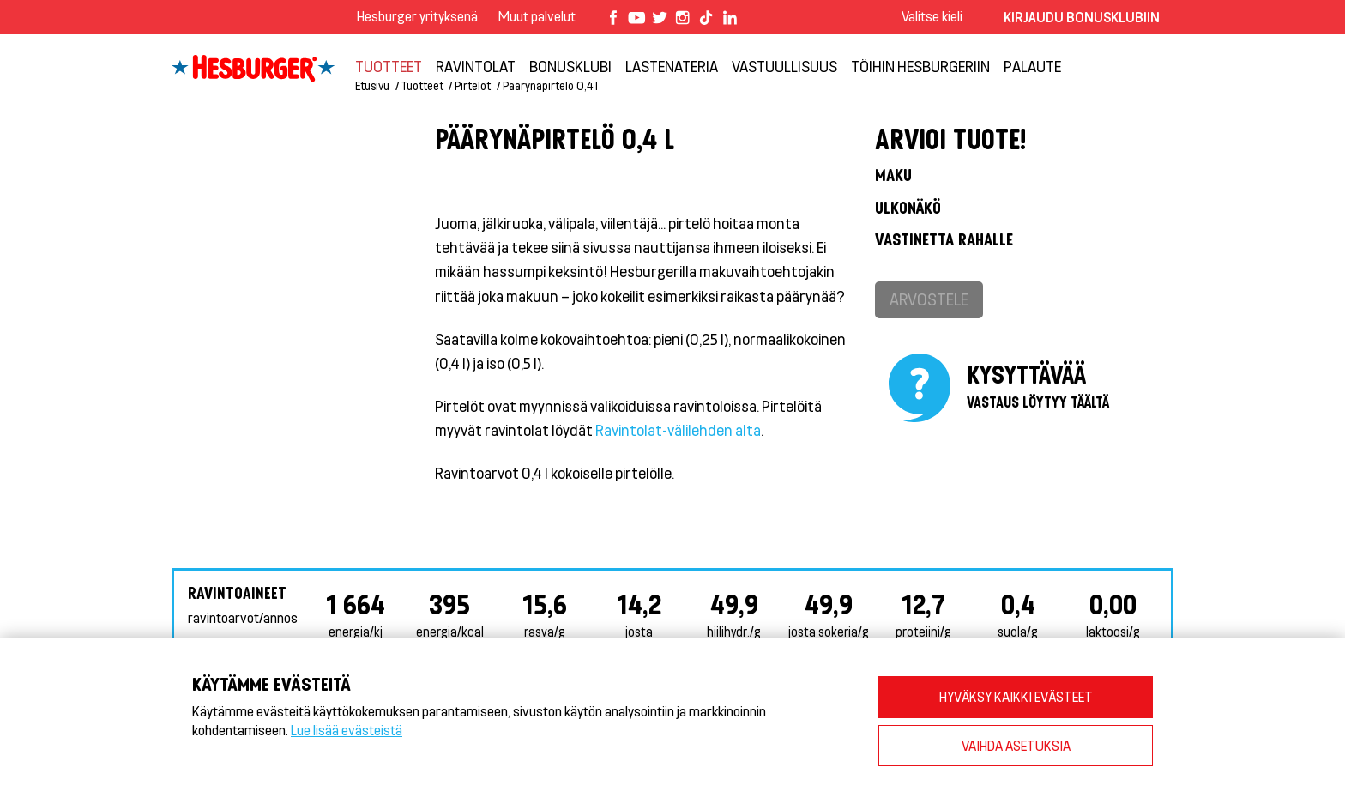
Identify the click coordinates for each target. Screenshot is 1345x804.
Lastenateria (671, 66)
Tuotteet (388, 66)
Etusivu (372, 85)
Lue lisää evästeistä (346, 730)
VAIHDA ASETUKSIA (1016, 745)
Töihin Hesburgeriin (920, 66)
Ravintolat (476, 66)
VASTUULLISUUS (784, 66)
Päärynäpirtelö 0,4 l (550, 85)
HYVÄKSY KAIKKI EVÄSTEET (1016, 696)
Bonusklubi (570, 66)
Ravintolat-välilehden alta (678, 429)
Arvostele (929, 299)
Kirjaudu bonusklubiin (1082, 17)
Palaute (1032, 66)
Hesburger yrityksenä (417, 16)
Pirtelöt (473, 85)
